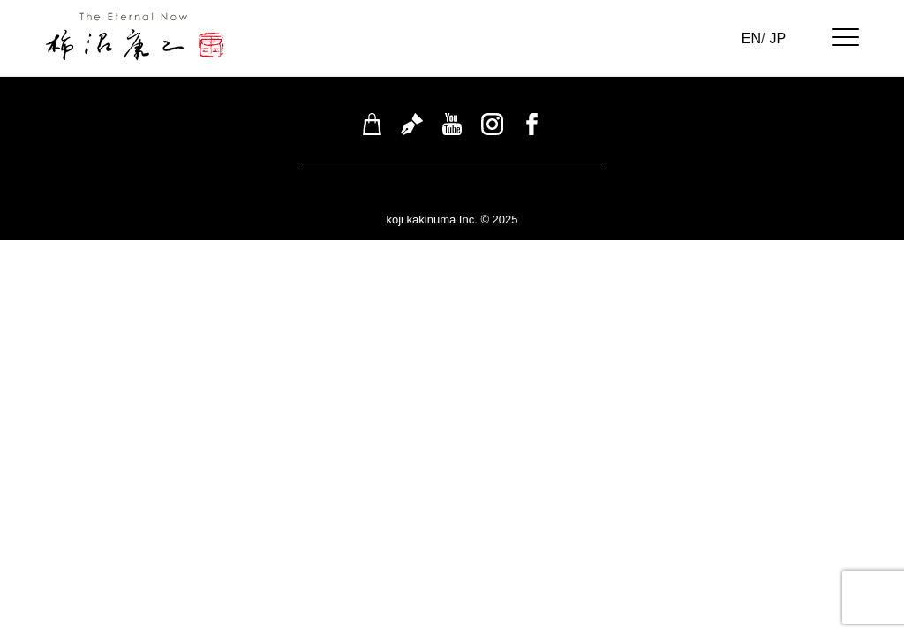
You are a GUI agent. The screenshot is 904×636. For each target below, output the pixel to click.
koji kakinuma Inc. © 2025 (451, 219)
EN (751, 38)
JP (777, 38)
